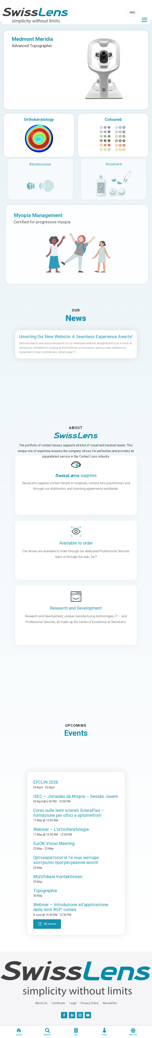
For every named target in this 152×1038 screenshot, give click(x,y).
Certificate (58, 1002)
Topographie (45, 890)
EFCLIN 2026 (45, 782)
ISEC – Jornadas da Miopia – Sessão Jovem (75, 796)
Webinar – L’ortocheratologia (61, 829)
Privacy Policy (90, 1002)
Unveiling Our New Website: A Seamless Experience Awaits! (76, 336)
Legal (72, 1002)
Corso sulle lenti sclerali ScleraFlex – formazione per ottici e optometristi (68, 813)
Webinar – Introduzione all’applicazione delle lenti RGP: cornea (70, 907)
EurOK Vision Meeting (54, 843)
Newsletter (110, 1002)
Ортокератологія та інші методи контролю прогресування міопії (66, 860)
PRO (132, 12)
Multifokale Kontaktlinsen (57, 876)
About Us (41, 1002)
